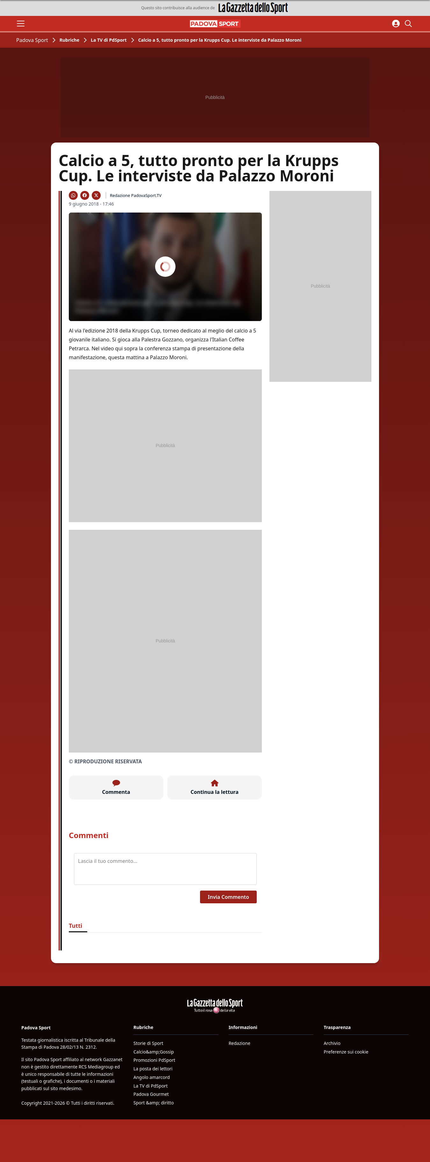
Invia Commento (228, 896)
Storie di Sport (148, 1043)
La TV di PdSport (109, 40)
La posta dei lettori (152, 1069)
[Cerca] (409, 23)
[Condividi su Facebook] (84, 195)
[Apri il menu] (20, 23)
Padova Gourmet (151, 1094)
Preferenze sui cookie (346, 1052)
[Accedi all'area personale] (396, 23)
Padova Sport (32, 40)
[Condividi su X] (96, 195)
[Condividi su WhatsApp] (73, 195)
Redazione (239, 1043)
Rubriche (69, 40)
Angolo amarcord (151, 1077)
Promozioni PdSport (154, 1060)
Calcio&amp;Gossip (153, 1052)
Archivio (332, 1043)
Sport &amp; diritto (153, 1103)
